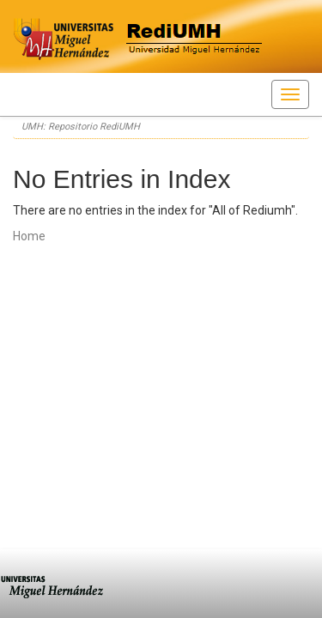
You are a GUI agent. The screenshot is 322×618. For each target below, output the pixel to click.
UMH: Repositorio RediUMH (80, 126)
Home (29, 236)
